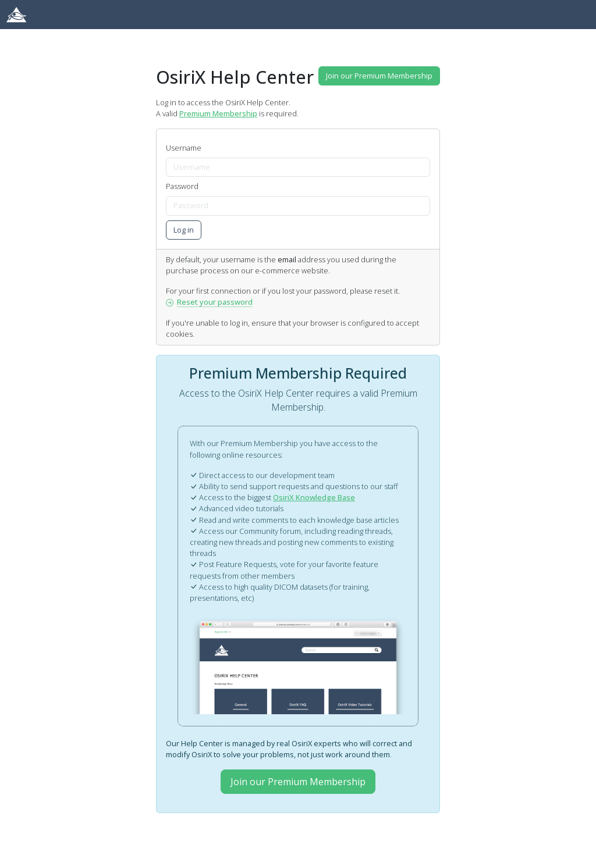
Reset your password (209, 302)
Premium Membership (218, 113)
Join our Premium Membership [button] (379, 75)
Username (183, 147)
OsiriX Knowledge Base (314, 497)
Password (182, 186)
